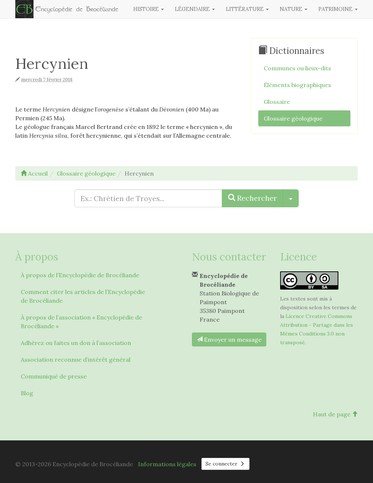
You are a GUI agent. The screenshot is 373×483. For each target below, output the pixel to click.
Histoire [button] (148, 9)
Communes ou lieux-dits (297, 68)
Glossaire (277, 101)
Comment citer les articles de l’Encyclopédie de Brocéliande (83, 296)
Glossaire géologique (293, 118)
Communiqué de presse (54, 376)
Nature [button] (293, 9)
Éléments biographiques (297, 85)
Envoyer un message (229, 339)
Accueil (34, 173)
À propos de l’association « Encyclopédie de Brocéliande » (81, 322)
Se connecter (225, 463)
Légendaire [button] (195, 9)
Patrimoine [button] (338, 9)
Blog (27, 393)
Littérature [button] (247, 9)
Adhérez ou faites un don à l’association (76, 342)
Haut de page (335, 414)
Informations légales (167, 464)
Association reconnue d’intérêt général (75, 359)
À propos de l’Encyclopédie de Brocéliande (80, 275)
